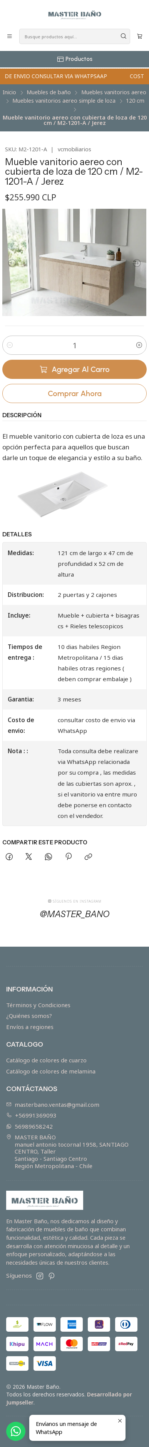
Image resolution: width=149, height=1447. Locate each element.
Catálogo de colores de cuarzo (46, 1060)
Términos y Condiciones (38, 1005)
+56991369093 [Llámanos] (31, 1115)
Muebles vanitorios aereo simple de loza (64, 100)
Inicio (9, 92)
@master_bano (75, 919)
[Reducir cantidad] (10, 345)
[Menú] (10, 36)
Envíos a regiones (30, 1027)
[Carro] (139, 36)
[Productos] (74, 59)
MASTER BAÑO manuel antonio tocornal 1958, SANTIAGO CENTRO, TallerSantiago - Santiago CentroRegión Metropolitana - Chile (67, 1151)
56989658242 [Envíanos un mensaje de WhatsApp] (29, 1126)
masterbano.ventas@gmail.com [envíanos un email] (53, 1104)
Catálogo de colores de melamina (50, 1071)
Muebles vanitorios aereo (113, 92)
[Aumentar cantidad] (139, 345)
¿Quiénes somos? (29, 1015)
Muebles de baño (49, 92)
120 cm (135, 100)
